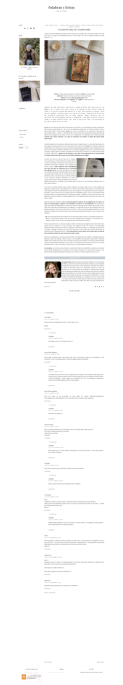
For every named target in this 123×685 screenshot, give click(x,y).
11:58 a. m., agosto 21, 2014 (51, 354)
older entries (100, 662)
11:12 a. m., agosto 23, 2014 (55, 447)
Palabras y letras (61, 7)
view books (39, 681)
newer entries (48, 662)
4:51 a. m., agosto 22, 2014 (51, 393)
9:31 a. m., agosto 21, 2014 (51, 319)
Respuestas (53, 332)
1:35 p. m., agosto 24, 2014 (55, 480)
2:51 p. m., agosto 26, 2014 (55, 519)
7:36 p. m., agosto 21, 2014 (55, 371)
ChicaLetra (47, 555)
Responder (47, 328)
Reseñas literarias (74, 26)
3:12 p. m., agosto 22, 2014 (55, 410)
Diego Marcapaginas (50, 352)
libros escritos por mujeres (95, 25)
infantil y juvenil (80, 25)
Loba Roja (47, 317)
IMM (50, 37)
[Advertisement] (74, 645)
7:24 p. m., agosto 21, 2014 (55, 338)
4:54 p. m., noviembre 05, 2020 (52, 582)
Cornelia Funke (64, 25)
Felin (46, 535)
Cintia (28, 675)
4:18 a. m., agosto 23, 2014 (51, 426)
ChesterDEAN (48, 424)
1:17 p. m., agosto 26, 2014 (51, 496)
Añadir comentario (49, 592)
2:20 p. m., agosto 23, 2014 (51, 465)
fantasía (72, 25)
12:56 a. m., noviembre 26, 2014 (53, 557)
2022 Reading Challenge (31, 673)
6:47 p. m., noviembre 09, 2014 (52, 537)
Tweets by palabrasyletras (56, 672)
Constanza (47, 495)
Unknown (47, 580)
